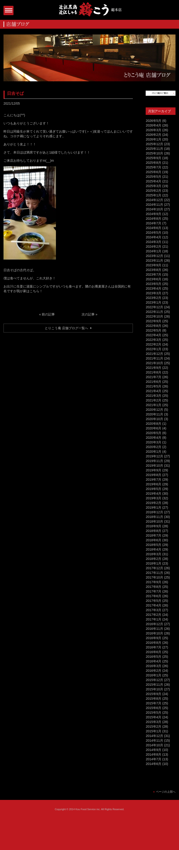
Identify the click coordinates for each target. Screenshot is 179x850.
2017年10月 (154, 577)
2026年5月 (153, 121)
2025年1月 (153, 195)
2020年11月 (154, 414)
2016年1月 (153, 675)
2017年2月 (153, 615)
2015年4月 (153, 717)
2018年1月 (153, 563)
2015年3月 (153, 722)
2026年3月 (153, 130)
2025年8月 (153, 163)
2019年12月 (154, 456)
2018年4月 (153, 549)
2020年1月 (153, 451)
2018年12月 (154, 512)
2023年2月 (153, 298)
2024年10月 (154, 209)
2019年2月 (153, 503)
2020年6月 (153, 428)
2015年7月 (153, 703)
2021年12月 (154, 354)
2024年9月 (153, 214)
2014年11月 (154, 740)
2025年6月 (153, 172)
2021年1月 (153, 405)
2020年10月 (154, 419)
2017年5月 (153, 601)
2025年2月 (153, 190)
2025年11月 (154, 149)
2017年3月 (153, 610)
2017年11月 (154, 573)
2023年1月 (153, 302)
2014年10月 (154, 745)
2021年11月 (154, 358)
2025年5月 (153, 176)
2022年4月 (153, 335)
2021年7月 (153, 377)
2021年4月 (153, 391)
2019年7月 (153, 479)
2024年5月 (153, 232)
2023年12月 (154, 256)
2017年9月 (153, 582)
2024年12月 (154, 200)
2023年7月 (153, 274)
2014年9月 (153, 750)
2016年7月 (153, 647)
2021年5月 (153, 386)
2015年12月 (154, 680)
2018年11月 (154, 517)
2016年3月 (153, 666)
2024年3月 (153, 242)
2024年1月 (153, 251)
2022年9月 (153, 321)
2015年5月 (153, 712)
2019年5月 (153, 489)
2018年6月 (153, 540)
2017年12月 (154, 568)
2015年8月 (153, 698)
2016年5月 (153, 656)
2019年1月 (153, 507)
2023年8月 (153, 270)
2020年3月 (153, 442)
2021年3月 (153, 396)
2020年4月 (153, 437)
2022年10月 (154, 316)
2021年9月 (153, 368)
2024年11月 (154, 204)
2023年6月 (153, 279)
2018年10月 (154, 521)
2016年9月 (153, 638)
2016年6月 (153, 652)
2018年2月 (153, 559)
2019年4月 (153, 493)
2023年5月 (153, 284)
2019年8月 (153, 475)
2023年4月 (153, 288)
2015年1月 (153, 731)
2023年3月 (153, 293)
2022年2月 (153, 344)
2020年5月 (153, 433)
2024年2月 (153, 246)
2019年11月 (154, 461)
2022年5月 (153, 330)
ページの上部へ (166, 791)
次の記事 (88, 314)
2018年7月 (153, 535)
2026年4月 (153, 125)
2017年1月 (153, 619)
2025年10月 (154, 153)
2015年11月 (154, 684)
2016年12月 (154, 624)
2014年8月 (153, 754)
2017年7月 (153, 591)
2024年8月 (153, 218)
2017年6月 (153, 596)
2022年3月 (153, 340)
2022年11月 (154, 312)
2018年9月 (153, 526)
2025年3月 (153, 186)
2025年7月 (153, 167)
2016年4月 (153, 661)
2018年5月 (153, 545)
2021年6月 (153, 382)
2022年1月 (153, 349)
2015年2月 (153, 726)
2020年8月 (153, 423)
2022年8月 (153, 326)
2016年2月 (153, 670)
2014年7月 (153, 759)
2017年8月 (153, 587)
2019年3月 (153, 498)
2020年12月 (154, 409)
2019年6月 (153, 484)
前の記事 (48, 314)
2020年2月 (153, 447)
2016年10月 (154, 633)
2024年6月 (153, 228)
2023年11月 (154, 260)
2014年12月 (154, 736)
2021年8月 (153, 372)
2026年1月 (153, 139)
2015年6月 (153, 708)
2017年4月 (153, 605)
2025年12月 (154, 144)
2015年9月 (153, 694)
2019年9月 (153, 470)
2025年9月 (153, 158)
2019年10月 (154, 465)
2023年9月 (153, 265)
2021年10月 (154, 363)
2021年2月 (153, 400)
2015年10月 (154, 689)
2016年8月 (153, 642)
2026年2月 (153, 135)
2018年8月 (153, 531)
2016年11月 (154, 629)
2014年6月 (153, 764)
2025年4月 (153, 181)
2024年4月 (153, 237)
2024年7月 (153, 223)
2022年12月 (154, 307)
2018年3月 (153, 554)
